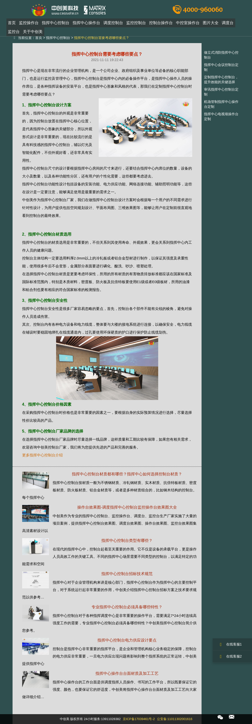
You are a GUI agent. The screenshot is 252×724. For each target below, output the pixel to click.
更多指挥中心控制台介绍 (42, 455)
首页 (12, 23)
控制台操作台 (161, 23)
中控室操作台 (188, 23)
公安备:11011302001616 (174, 719)
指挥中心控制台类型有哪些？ (127, 540)
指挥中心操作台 (86, 23)
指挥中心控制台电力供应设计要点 (127, 640)
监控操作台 (29, 23)
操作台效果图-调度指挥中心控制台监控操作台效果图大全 (127, 507)
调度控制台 (113, 23)
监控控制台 (136, 23)
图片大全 (211, 23)
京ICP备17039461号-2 (139, 719)
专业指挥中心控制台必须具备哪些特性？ (127, 607)
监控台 (14, 32)
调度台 (228, 23)
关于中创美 (33, 32)
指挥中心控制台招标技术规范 (127, 574)
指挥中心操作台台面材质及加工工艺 (126, 673)
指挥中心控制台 (55, 23)
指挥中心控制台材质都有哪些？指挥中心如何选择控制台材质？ (127, 474)
